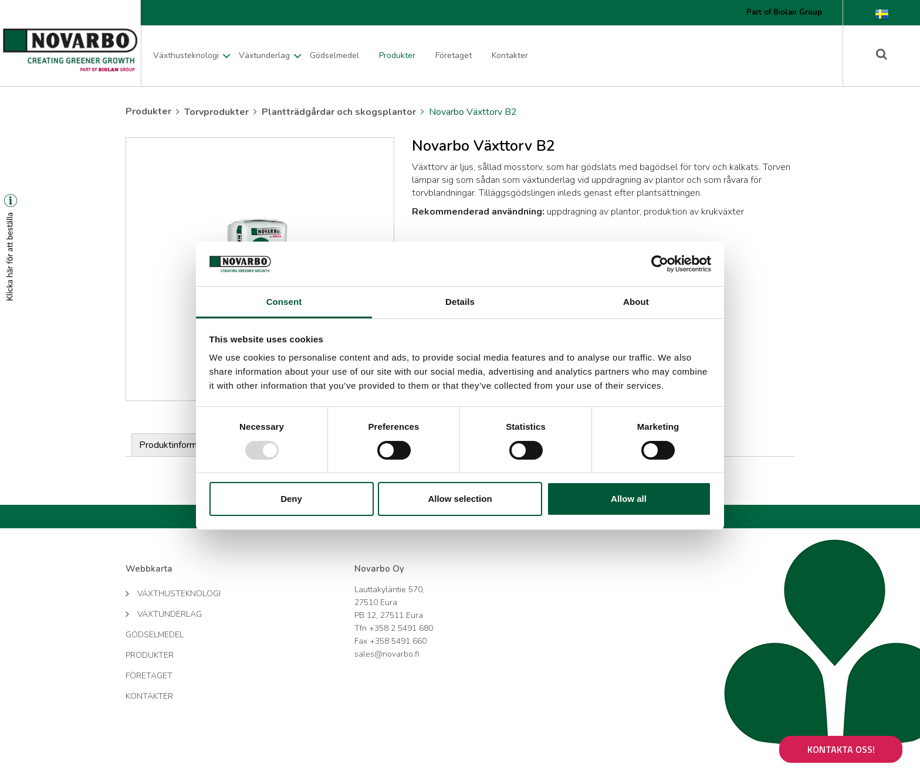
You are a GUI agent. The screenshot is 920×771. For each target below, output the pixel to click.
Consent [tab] (284, 302)
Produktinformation (178, 445)
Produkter (397, 55)
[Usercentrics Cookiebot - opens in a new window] (659, 264)
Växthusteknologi (186, 55)
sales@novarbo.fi (386, 654)
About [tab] (636, 302)
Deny (291, 499)
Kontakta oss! (841, 749)
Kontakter (510, 55)
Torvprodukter (216, 112)
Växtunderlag (264, 55)
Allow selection (460, 499)
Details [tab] (460, 302)
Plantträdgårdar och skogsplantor (339, 112)
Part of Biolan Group (784, 12)
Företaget (453, 55)
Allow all (629, 499)
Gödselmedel (334, 55)
